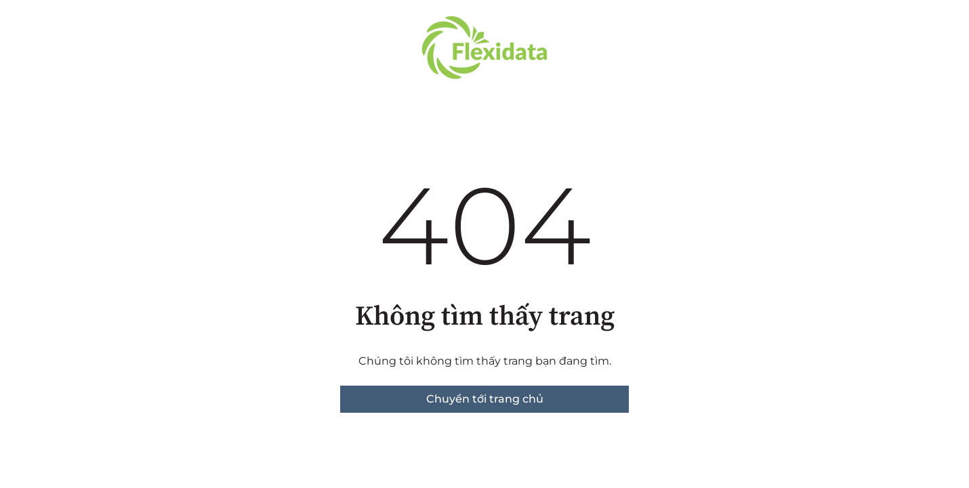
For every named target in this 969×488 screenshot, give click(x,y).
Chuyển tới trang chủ (484, 398)
